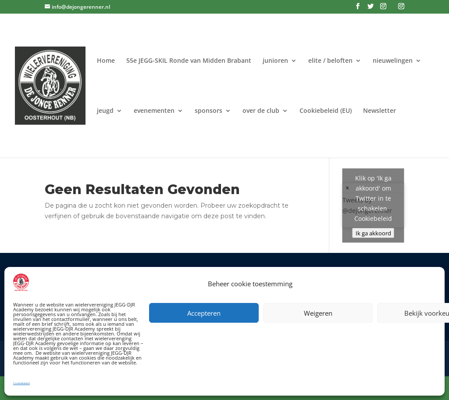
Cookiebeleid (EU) (325, 111)
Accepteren (204, 313)
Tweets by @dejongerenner (373, 205)
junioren (275, 61)
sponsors (208, 111)
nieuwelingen (393, 61)
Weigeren (318, 313)
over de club (260, 111)
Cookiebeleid (21, 383)
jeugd (105, 111)
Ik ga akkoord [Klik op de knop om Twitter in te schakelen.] (373, 233)
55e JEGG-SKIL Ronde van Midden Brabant (188, 61)
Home (106, 61)
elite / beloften (330, 61)
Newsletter (379, 111)
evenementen (154, 111)
